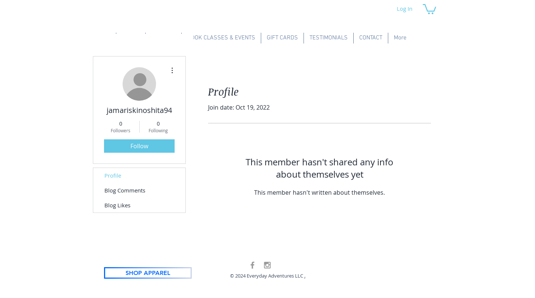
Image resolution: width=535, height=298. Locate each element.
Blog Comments (124, 190)
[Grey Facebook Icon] (252, 265)
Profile (112, 175)
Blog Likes (117, 205)
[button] (429, 8)
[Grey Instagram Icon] (267, 265)
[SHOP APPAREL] (148, 273)
